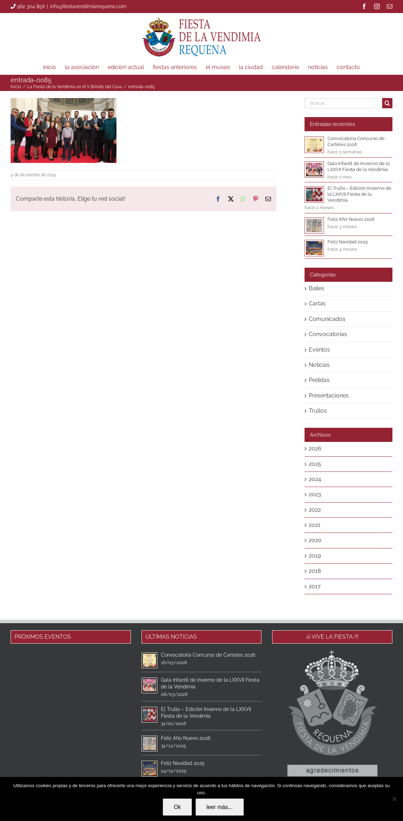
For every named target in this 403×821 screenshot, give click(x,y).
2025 (315, 464)
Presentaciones (329, 395)
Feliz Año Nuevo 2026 (351, 219)
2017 (315, 586)
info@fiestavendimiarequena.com (88, 6)
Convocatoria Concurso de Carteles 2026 (208, 655)
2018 (315, 570)
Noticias (319, 364)
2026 (315, 448)
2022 (315, 509)
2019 (315, 555)
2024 (315, 479)
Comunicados (327, 319)
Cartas (317, 303)
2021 (314, 525)
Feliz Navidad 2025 (347, 241)
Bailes (316, 288)
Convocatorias (328, 334)
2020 (315, 540)
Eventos (319, 349)
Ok (177, 807)
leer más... (219, 807)
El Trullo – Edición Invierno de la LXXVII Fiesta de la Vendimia (359, 194)
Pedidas (319, 380)
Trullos (318, 410)
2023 (315, 494)
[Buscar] (387, 103)
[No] (394, 798)
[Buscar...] (343, 103)
